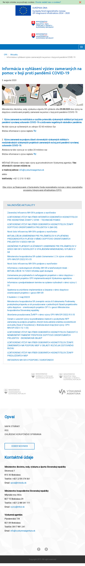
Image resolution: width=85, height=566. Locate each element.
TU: (34, 131)
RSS (6, 430)
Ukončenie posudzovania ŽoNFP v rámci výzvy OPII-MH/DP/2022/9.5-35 (41, 314)
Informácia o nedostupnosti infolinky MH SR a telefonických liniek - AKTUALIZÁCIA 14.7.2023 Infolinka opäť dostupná (37, 269)
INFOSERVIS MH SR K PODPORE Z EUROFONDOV (30, 360)
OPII (5, 55)
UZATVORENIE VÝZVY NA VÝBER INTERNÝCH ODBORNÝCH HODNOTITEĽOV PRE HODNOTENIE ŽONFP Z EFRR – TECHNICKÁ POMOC (42, 218)
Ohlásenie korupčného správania (23, 434)
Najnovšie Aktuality (21, 205)
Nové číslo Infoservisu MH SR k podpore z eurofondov (32, 231)
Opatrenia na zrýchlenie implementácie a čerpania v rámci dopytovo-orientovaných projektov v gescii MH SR (38, 291)
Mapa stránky (12, 426)
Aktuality (14, 55)
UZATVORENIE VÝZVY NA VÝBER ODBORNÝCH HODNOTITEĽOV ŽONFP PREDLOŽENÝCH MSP (40, 354)
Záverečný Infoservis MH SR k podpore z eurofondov (31, 212)
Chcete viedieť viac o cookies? (48, 2)
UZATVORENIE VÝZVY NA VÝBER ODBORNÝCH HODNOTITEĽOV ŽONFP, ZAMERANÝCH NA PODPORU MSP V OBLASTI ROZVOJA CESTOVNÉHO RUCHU (40, 345)
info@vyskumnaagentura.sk (31, 170)
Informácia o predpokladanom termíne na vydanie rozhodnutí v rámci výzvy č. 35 (42, 284)
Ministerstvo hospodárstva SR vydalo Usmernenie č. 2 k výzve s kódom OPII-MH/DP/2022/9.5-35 (40, 258)
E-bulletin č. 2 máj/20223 (18, 297)
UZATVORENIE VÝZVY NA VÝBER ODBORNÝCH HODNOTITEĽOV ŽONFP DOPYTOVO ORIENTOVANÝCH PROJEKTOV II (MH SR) (40, 226)
